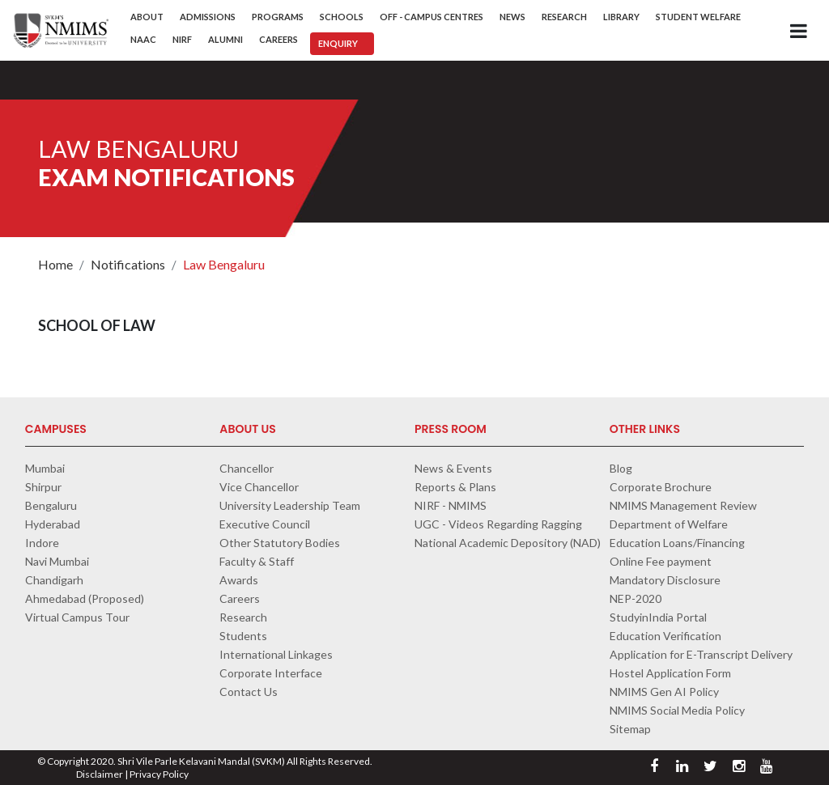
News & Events (453, 468)
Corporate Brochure (661, 487)
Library (621, 16)
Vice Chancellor (259, 487)
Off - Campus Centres (431, 16)
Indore (42, 543)
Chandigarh (54, 580)
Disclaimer (99, 774)
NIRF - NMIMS (450, 505)
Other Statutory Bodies (279, 543)
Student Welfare (698, 16)
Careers (278, 39)
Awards (238, 580)
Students (243, 636)
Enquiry (338, 43)
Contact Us (248, 691)
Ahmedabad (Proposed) (84, 598)
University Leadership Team (289, 505)
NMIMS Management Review (683, 505)
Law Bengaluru (224, 264)
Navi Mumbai (57, 561)
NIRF (182, 39)
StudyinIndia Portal (658, 617)
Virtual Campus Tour (77, 617)
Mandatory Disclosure (665, 580)
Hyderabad (52, 524)
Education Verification (665, 636)
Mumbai (45, 468)
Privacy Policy (159, 774)
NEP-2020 (635, 598)
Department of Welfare (669, 524)
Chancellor (246, 468)
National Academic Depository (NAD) (507, 543)
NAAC (143, 39)
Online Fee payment (661, 561)
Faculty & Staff (256, 561)
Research (564, 16)
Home (55, 264)
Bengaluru (51, 505)
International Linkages (276, 654)
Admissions (208, 16)
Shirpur (43, 487)
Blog (621, 468)
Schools (341, 16)
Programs (278, 16)
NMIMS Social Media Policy (677, 710)
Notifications (128, 264)
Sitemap (630, 729)
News (512, 16)
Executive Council (264, 524)
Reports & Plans (455, 487)
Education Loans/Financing (677, 543)
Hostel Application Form (670, 673)
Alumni (225, 39)
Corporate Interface (270, 673)
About (147, 16)
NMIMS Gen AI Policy (664, 691)
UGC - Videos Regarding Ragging (498, 524)
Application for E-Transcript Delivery (701, 654)
